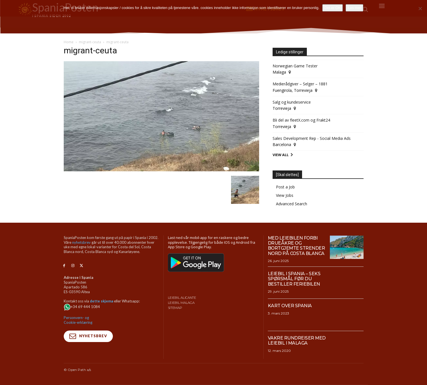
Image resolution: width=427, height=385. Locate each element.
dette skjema (101, 301)
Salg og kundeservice (292, 102)
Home (69, 42)
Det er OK (333, 8)
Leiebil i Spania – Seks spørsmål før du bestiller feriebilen (294, 279)
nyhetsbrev (81, 242)
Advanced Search (291, 203)
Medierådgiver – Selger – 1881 (300, 83)
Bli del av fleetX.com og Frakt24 (301, 120)
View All (281, 154)
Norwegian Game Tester (295, 66)
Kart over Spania (290, 305)
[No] (420, 8)
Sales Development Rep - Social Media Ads (312, 138)
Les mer (354, 8)
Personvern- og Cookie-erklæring (78, 320)
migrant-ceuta (90, 42)
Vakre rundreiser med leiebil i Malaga (297, 340)
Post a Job (285, 187)
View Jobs (284, 195)
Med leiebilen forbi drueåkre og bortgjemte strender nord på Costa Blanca (297, 245)
